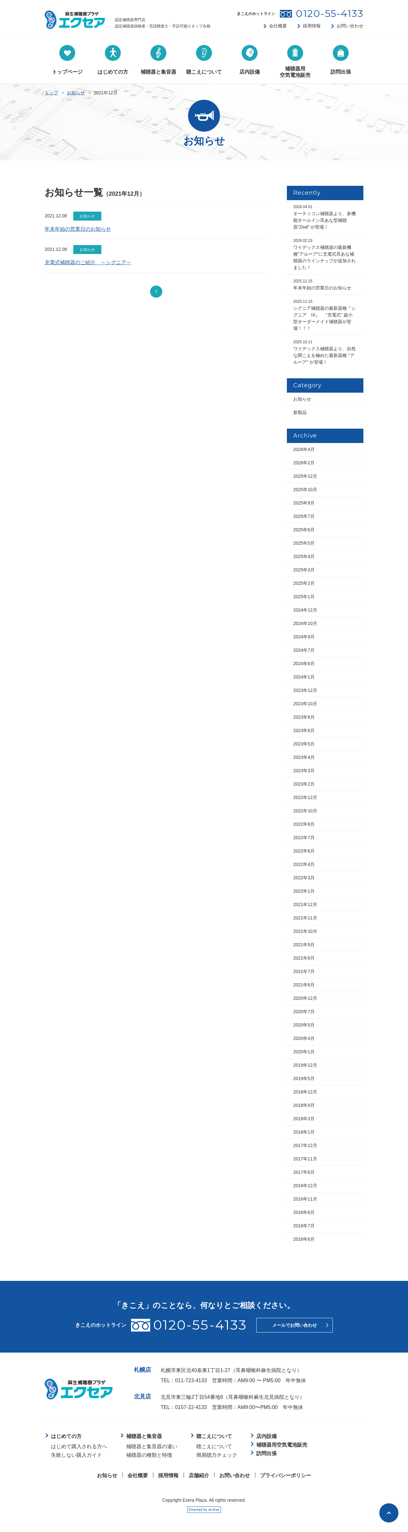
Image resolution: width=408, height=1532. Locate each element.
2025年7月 (304, 516)
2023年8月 (304, 717)
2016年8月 (304, 1212)
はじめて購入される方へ (79, 1446)
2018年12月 (305, 1091)
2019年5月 (304, 1078)
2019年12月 (305, 1065)
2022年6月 (304, 850)
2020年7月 (304, 1011)
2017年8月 (304, 1172)
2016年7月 (304, 1225)
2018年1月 (304, 1132)
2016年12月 (305, 1185)
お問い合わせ (350, 25)
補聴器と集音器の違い (151, 1446)
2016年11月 (305, 1199)
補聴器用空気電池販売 (281, 1445)
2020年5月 (304, 1024)
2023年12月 (305, 690)
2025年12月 (305, 476)
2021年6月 (304, 984)
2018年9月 (304, 1105)
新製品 (300, 412)
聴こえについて (214, 1446)
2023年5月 (304, 743)
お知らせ (76, 92)
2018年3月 (304, 1118)
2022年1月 (304, 891)
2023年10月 (305, 703)
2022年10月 (305, 810)
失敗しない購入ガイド (76, 1455)
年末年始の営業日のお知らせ (78, 229)
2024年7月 (304, 650)
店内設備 (266, 1436)
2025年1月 (304, 596)
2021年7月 (304, 971)
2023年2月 (304, 784)
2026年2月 (304, 462)
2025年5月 (304, 543)
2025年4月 (304, 556)
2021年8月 (304, 958)
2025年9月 (304, 502)
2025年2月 (304, 583)
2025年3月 (304, 569)
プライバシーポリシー (285, 1475)
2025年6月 (304, 529)
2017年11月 (305, 1158)
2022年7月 (304, 837)
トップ (51, 92)
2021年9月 (304, 944)
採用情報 (312, 25)
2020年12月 (305, 998)
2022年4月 (304, 864)
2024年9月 (304, 636)
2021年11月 (305, 917)
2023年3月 (304, 770)
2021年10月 (305, 931)
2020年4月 (304, 1038)
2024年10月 (305, 623)
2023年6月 (304, 730)
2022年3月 (304, 877)
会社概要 (278, 25)
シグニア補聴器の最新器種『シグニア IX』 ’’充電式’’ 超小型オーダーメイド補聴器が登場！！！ (324, 315)
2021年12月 (305, 904)
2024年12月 (305, 610)
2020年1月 (304, 1051)
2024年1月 (304, 676)
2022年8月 (304, 824)
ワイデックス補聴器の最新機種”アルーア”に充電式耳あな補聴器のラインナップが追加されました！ (324, 254)
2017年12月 (305, 1145)
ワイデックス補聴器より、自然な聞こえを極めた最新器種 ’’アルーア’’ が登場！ (324, 352)
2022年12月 (305, 797)
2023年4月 (304, 757)
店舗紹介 (199, 1475)
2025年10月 (305, 489)
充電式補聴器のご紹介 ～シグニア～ (88, 262)
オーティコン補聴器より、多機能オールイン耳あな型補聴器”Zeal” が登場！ (324, 217)
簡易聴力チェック (216, 1455)
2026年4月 (304, 449)
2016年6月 (304, 1239)
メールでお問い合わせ (294, 1325)
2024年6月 (304, 663)
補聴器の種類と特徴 (149, 1455)
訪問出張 (266, 1453)
